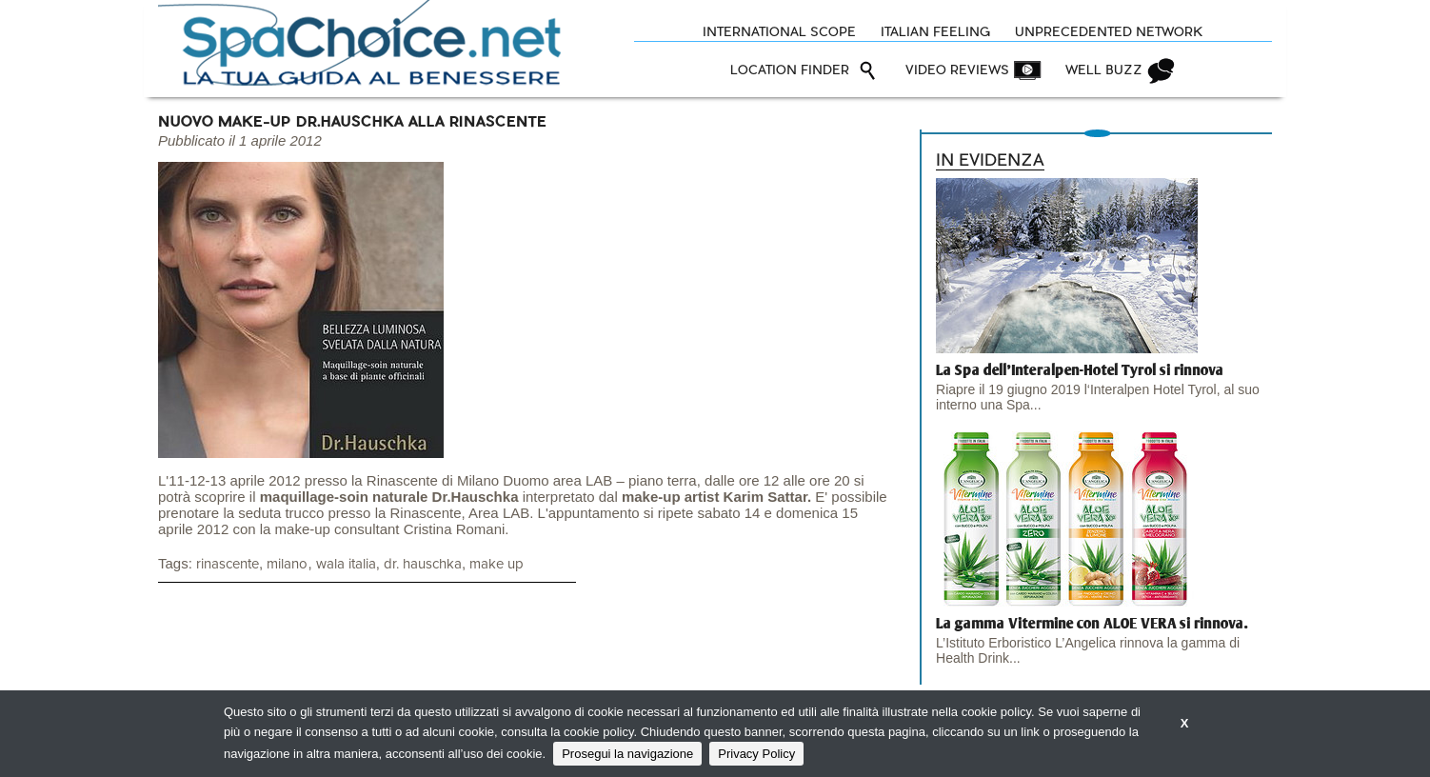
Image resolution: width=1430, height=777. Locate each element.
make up (496, 564)
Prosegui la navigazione (627, 754)
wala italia (346, 564)
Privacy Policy (756, 754)
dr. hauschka (423, 564)
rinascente (227, 564)
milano (287, 564)
